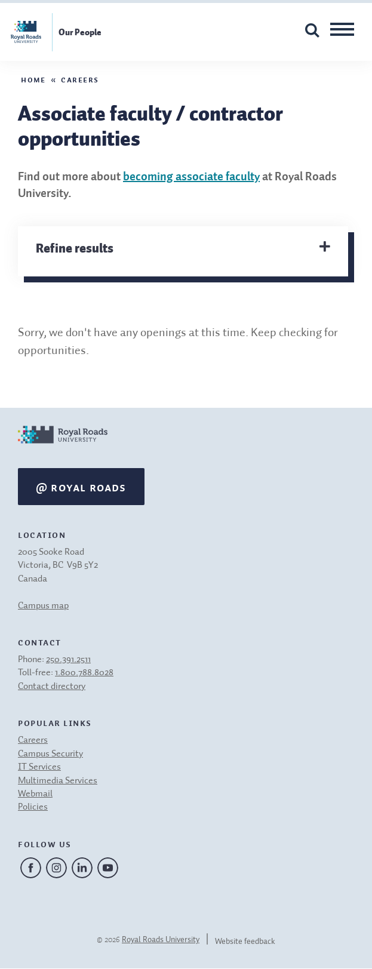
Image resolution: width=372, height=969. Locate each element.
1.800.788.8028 (84, 673)
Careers (80, 78)
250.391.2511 (68, 660)
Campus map (43, 606)
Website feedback (245, 941)
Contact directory (51, 686)
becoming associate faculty (191, 177)
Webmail (35, 794)
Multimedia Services (57, 781)
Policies (33, 807)
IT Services (39, 767)
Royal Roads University (160, 940)
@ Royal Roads (81, 486)
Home (33, 78)
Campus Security (50, 754)
